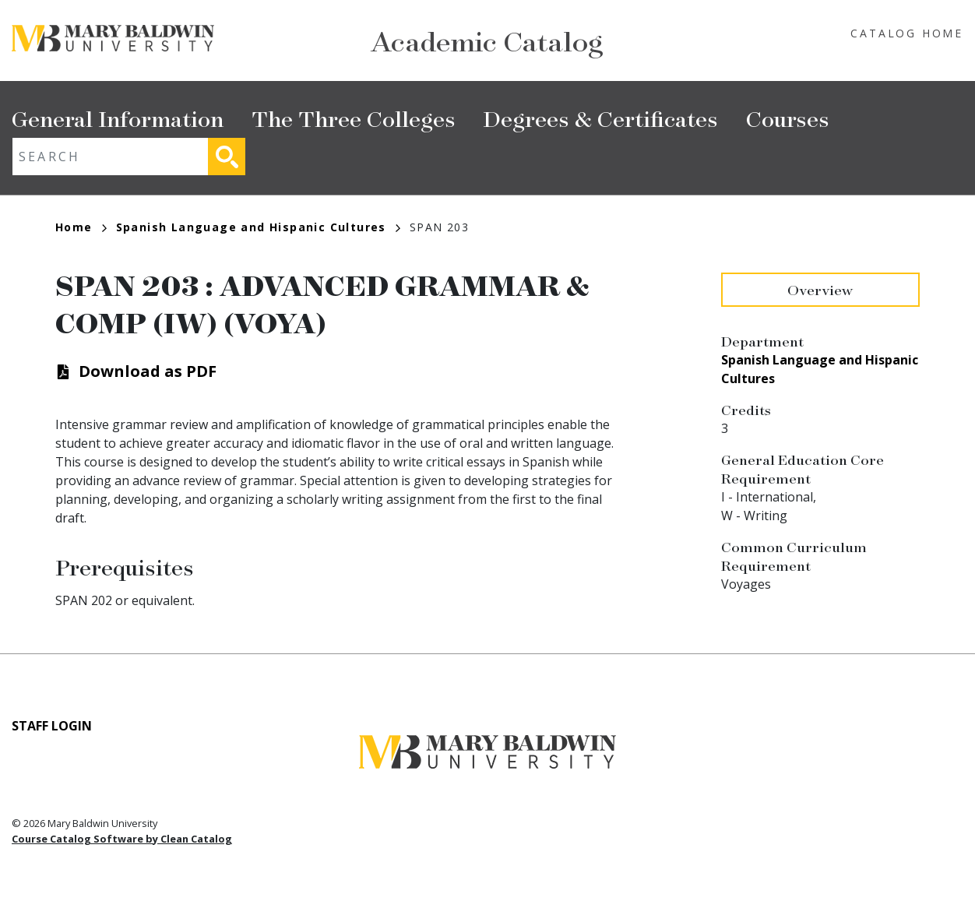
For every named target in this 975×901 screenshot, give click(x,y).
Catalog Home (906, 33)
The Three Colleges (354, 118)
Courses (787, 118)
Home (81, 227)
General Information (118, 118)
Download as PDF (147, 371)
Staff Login (52, 725)
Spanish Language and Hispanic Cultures (258, 227)
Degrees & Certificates (601, 118)
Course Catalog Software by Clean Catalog (122, 839)
